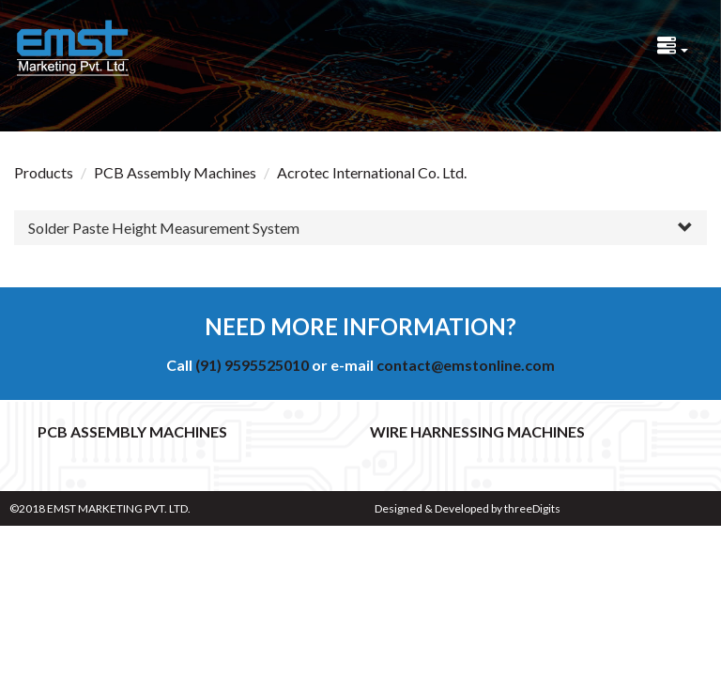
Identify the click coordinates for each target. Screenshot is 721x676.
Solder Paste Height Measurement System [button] (163, 228)
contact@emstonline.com (465, 365)
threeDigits (532, 508)
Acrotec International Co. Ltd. (372, 172)
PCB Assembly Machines (175, 172)
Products (43, 172)
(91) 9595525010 (252, 365)
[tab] (360, 228)
